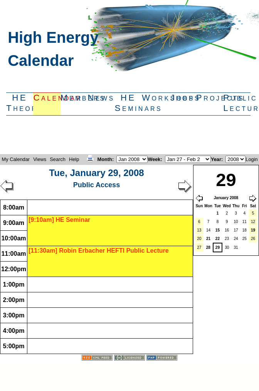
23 (227, 239)
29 (217, 247)
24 (236, 239)
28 (208, 247)
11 (244, 222)
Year (216, 159)
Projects (209, 97)
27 (199, 247)
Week (154, 159)
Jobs (182, 97)
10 (236, 222)
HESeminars (128, 103)
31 (236, 247)
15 (217, 230)
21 (208, 239)
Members (74, 97)
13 (199, 230)
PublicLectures (236, 103)
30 (227, 247)
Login (251, 159)
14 (208, 230)
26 (253, 239)
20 (199, 239)
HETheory (19, 103)
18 (244, 230)
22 (217, 239)
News (100, 97)
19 (253, 230)
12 (253, 222)
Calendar (46, 97)
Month (105, 159)
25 (244, 239)
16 (227, 230)
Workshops (155, 97)
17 (236, 230)
